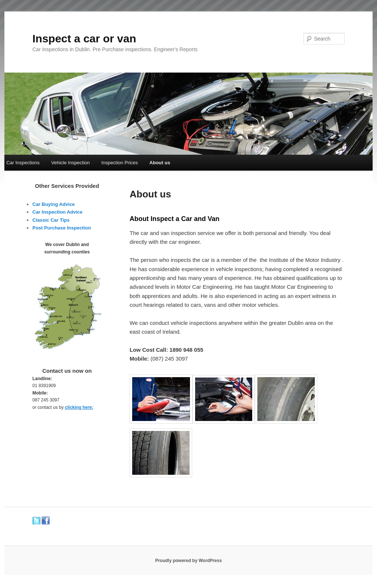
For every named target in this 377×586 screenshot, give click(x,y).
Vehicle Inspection (70, 162)
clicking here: (79, 407)
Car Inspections (22, 162)
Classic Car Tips (51, 220)
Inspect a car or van (84, 38)
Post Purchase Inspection (61, 228)
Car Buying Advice (53, 204)
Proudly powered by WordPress (188, 560)
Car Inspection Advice (57, 212)
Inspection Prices (119, 162)
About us (159, 162)
